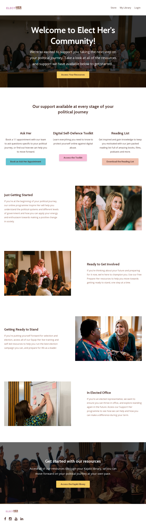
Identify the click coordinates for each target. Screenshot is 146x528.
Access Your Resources (73, 74)
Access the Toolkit (73, 157)
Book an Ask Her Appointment (25, 161)
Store (113, 7)
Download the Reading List (120, 161)
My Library (125, 7)
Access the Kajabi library (73, 484)
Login (137, 7)
